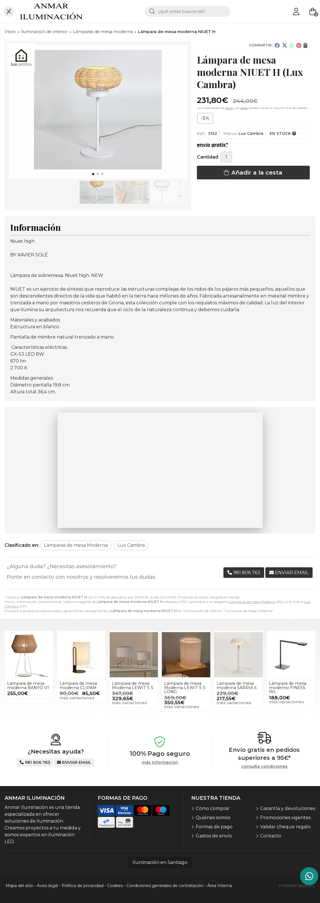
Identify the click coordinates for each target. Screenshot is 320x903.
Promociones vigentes (285, 817)
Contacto (270, 836)
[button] (93, 174)
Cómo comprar (213, 808)
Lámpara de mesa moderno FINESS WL (287, 687)
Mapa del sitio (19, 885)
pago (244, 108)
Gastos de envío (214, 836)
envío (229, 108)
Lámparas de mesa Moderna (252, 602)
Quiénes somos (213, 817)
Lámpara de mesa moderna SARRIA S (237, 685)
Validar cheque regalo (285, 826)
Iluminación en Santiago (160, 862)
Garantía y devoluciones (287, 808)
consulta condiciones (264, 766)
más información (160, 762)
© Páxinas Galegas (296, 886)
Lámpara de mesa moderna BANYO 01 (28, 685)
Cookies (115, 885)
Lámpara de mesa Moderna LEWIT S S (132, 685)
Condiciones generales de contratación (165, 885)
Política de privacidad (82, 885)
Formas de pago (214, 826)
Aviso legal (47, 885)
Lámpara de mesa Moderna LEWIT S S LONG (184, 687)
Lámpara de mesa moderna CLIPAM (78, 685)
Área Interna (219, 885)
